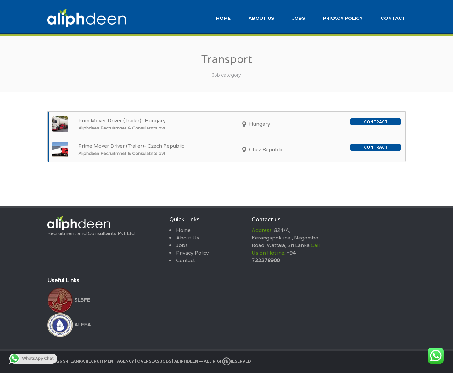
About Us (261, 18)
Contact (393, 18)
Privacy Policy (343, 18)
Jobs (298, 18)
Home (223, 18)
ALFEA (69, 325)
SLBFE (68, 300)
